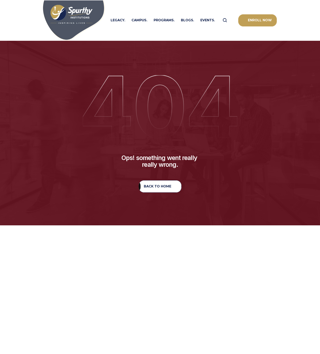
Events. (207, 20)
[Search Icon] (224, 20)
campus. (139, 20)
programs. (164, 20)
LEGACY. (118, 20)
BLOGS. (187, 20)
